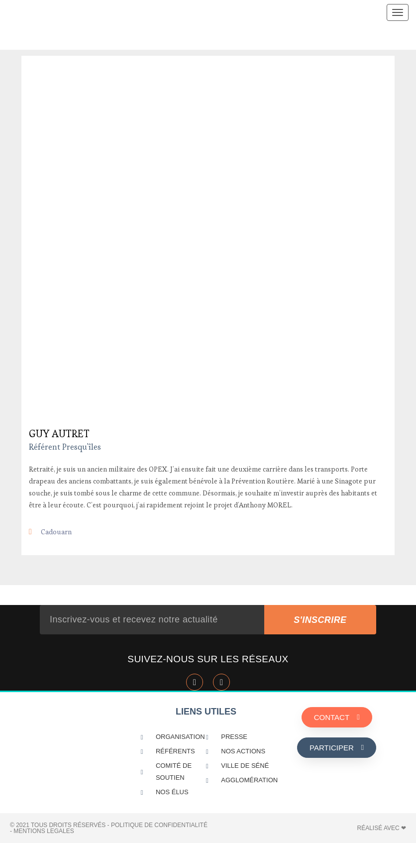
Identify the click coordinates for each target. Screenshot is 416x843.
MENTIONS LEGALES (43, 831)
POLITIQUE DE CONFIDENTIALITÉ (159, 825)
